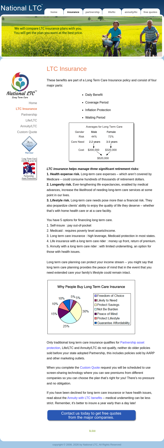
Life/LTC (111, 12)
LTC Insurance (26, 108)
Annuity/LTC (131, 12)
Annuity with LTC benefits (84, 398)
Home (54, 12)
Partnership (92, 12)
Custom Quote (27, 132)
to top (92, 430)
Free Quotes (150, 12)
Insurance (73, 12)
